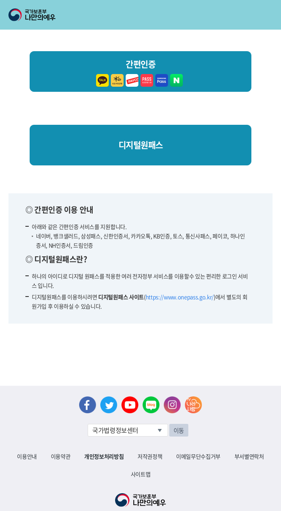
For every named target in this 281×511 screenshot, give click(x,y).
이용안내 (27, 456)
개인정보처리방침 (104, 456)
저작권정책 (150, 456)
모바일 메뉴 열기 (267, 15)
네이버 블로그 (151, 404)
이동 (179, 430)
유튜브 (129, 404)
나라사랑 (193, 404)
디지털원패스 (140, 145)
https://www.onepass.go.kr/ (180, 297)
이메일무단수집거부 (198, 456)
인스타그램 (172, 404)
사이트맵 (141, 474)
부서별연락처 (249, 456)
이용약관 (61, 456)
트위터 (108, 404)
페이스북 (87, 404)
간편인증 (140, 71)
